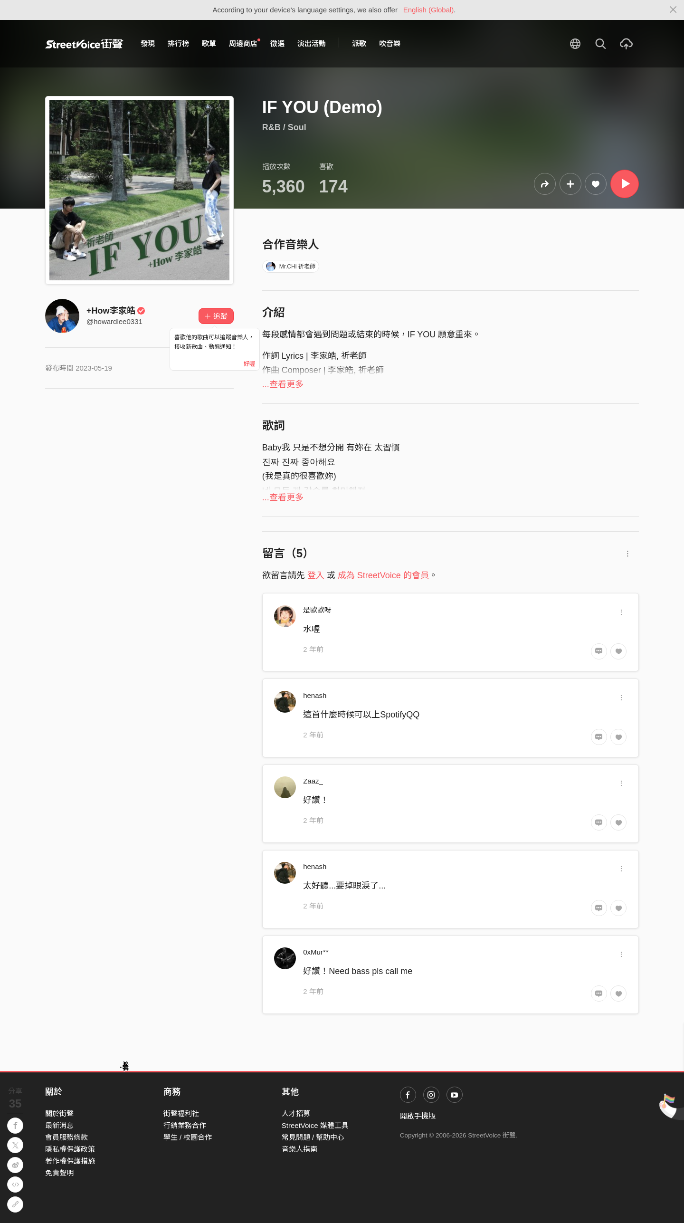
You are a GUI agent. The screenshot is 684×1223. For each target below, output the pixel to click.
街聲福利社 (181, 1113)
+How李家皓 (115, 310)
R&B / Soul (284, 127)
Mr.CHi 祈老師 (290, 266)
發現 (148, 43)
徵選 (277, 43)
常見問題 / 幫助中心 (313, 1137)
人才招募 (296, 1113)
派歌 (359, 43)
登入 (315, 575)
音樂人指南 (299, 1149)
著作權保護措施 (70, 1161)
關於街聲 (59, 1113)
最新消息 (59, 1125)
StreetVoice (84, 43)
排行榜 (178, 43)
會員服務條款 (66, 1137)
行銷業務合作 (184, 1125)
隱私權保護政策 (70, 1149)
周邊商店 (244, 43)
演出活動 (311, 43)
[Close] (673, 10)
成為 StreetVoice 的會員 (383, 575)
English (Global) (428, 10)
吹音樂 (389, 43)
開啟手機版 (418, 1116)
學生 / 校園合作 (187, 1137)
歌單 (209, 43)
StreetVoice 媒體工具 (315, 1125)
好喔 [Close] (249, 364)
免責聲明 (59, 1173)
